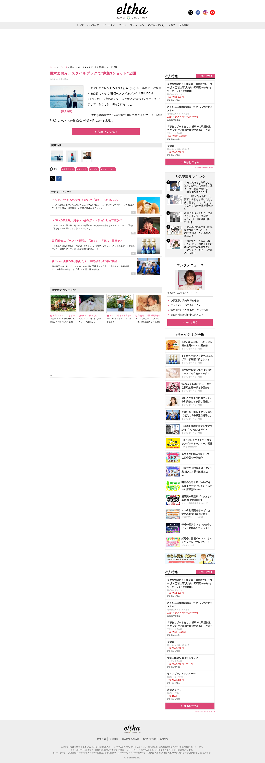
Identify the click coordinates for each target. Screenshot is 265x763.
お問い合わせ (149, 738)
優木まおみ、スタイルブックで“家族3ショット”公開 (93, 73)
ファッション (137, 25)
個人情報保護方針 (130, 738)
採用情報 (164, 738)
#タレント (82, 169)
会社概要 (113, 738)
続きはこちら (191, 162)
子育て (171, 25)
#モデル (94, 169)
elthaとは (101, 738)
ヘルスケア (93, 25)
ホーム (53, 67)
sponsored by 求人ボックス (205, 168)
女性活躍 (184, 25)
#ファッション (108, 169)
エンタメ (63, 67)
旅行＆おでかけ (156, 25)
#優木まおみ (68, 169)
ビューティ (109, 25)
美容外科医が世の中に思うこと (187, 314)
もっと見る (192, 322)
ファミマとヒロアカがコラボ (186, 305)
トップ (79, 25)
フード (122, 25)
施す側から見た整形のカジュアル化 (189, 310)
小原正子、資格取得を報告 (185, 300)
